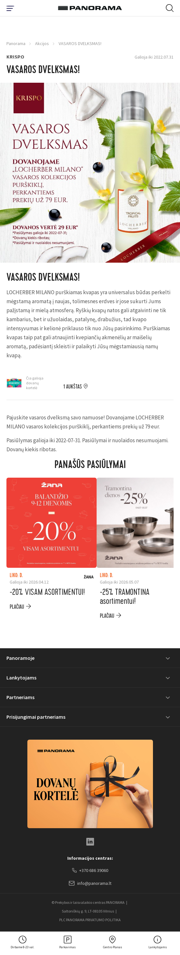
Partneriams (20, 697)
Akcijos (42, 43)
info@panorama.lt (90, 883)
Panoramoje (20, 658)
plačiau (17, 607)
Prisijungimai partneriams (35, 717)
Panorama (15, 43)
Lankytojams (21, 677)
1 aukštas (72, 387)
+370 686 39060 (90, 870)
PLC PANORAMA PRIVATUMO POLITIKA (90, 919)
